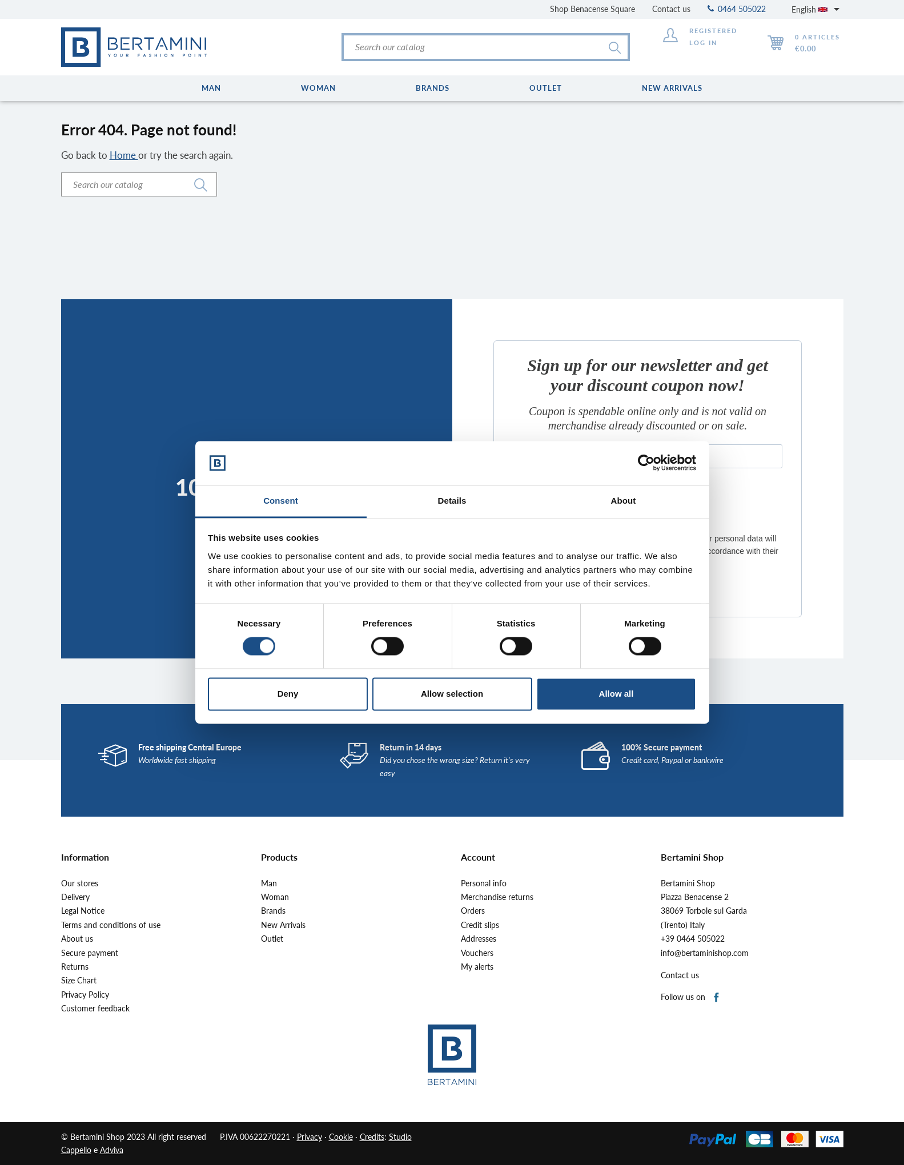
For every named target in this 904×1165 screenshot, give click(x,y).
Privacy (309, 1137)
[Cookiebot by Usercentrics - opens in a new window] (646, 463)
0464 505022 (737, 9)
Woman (275, 897)
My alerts (477, 966)
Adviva (111, 1150)
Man (269, 883)
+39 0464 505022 (693, 938)
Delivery (75, 897)
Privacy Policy (85, 994)
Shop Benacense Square (592, 9)
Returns (75, 966)
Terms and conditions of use (110, 925)
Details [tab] (452, 500)
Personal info (484, 883)
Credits (372, 1137)
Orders (473, 910)
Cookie (341, 1137)
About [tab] (623, 500)
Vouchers (477, 953)
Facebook (717, 998)
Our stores (79, 883)
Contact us (671, 9)
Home (124, 155)
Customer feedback (95, 1008)
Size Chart (79, 980)
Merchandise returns (497, 897)
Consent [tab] (280, 500)
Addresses (478, 938)
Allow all (616, 693)
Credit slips (480, 925)
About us (77, 938)
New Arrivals (283, 925)
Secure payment (89, 953)
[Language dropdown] (817, 9)
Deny (288, 693)
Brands (273, 910)
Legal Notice (83, 910)
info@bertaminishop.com (705, 953)
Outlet (272, 938)
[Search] (485, 47)
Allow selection (452, 693)
